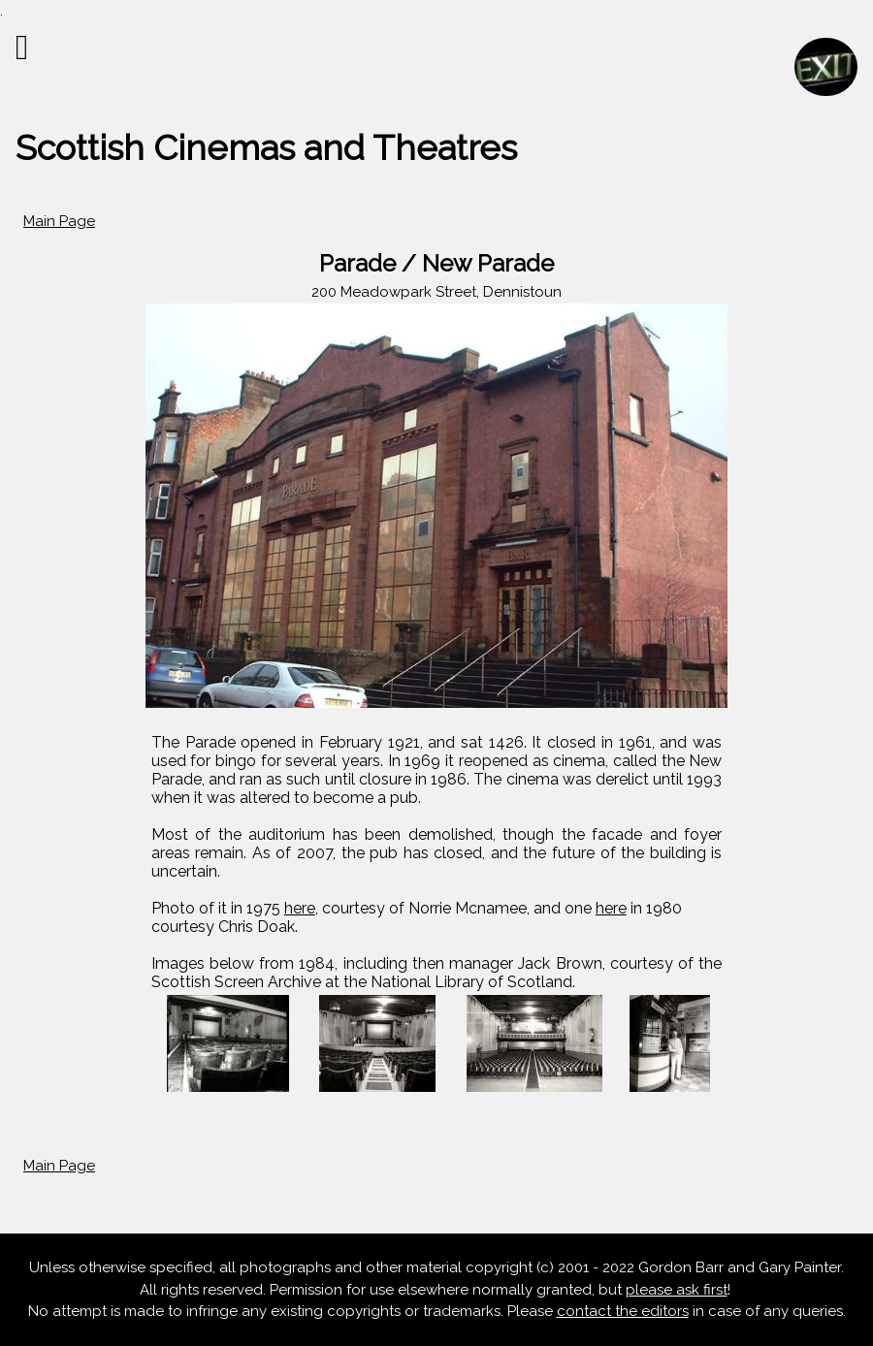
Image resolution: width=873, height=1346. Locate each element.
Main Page (59, 221)
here (299, 908)
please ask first (677, 1289)
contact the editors (623, 1311)
